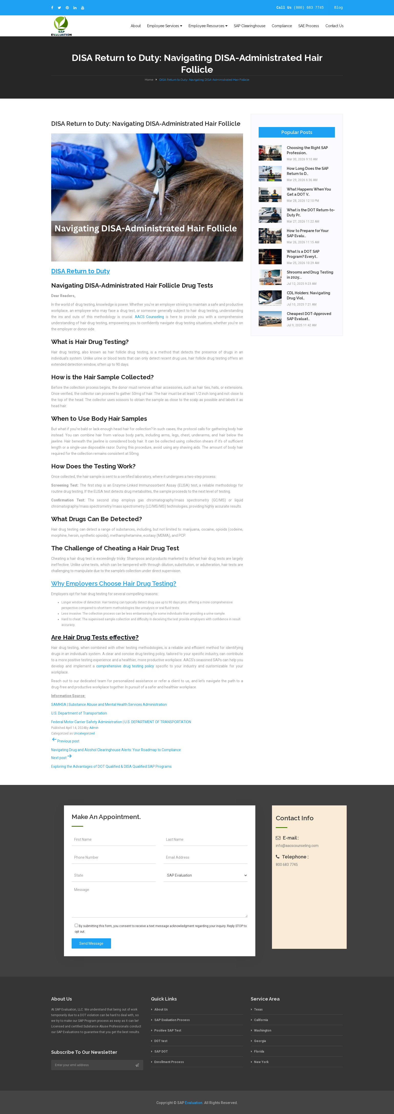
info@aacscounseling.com (297, 846)
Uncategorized (84, 733)
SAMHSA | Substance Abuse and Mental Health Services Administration (109, 704)
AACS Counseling (149, 317)
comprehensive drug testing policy (125, 666)
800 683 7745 (287, 865)
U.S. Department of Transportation (79, 713)
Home (149, 79)
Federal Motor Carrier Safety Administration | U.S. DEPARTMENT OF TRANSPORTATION (121, 722)
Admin (93, 728)
